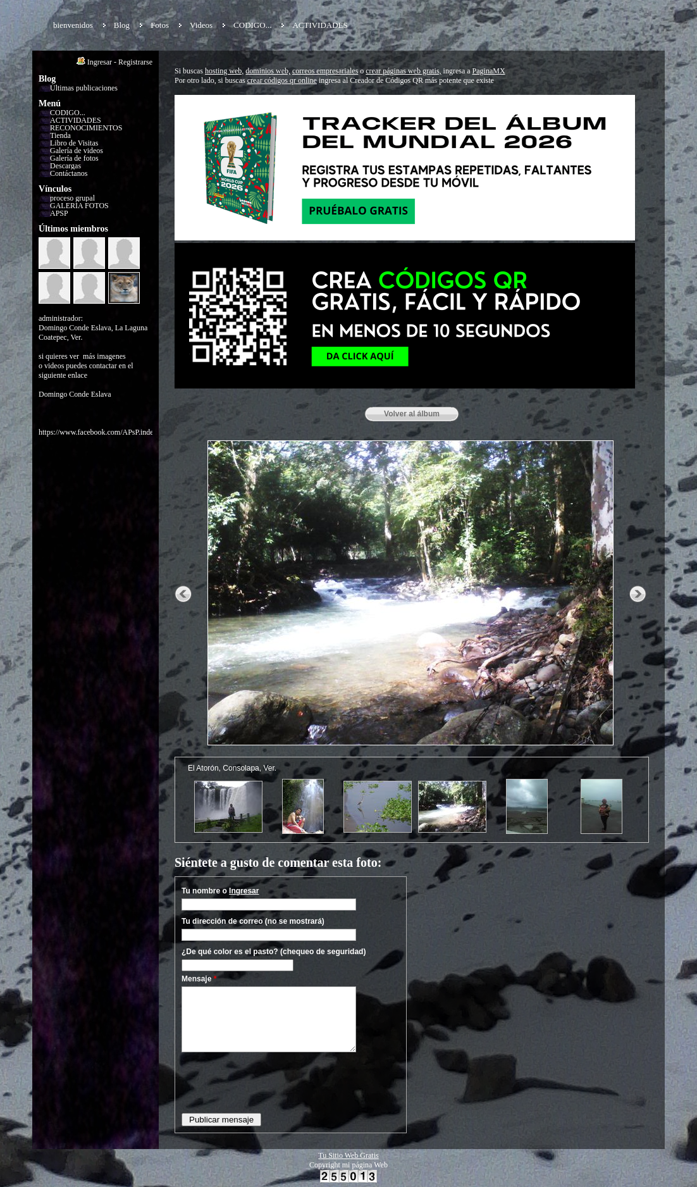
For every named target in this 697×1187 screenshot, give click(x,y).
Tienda (60, 135)
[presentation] (278, 1082)
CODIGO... (252, 25)
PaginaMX (488, 70)
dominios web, (267, 70)
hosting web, (224, 70)
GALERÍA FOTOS (79, 205)
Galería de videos (76, 150)
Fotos (160, 25)
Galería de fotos (74, 158)
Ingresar (99, 62)
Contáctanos (68, 173)
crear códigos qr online (282, 80)
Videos (201, 25)
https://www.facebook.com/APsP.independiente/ (112, 432)
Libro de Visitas (74, 143)
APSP (59, 213)
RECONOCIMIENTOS (86, 127)
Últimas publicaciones (84, 88)
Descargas (65, 165)
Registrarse (135, 62)
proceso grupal (72, 198)
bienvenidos (73, 25)
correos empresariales (325, 70)
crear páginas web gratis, (403, 70)
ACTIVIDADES (319, 25)
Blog (122, 25)
